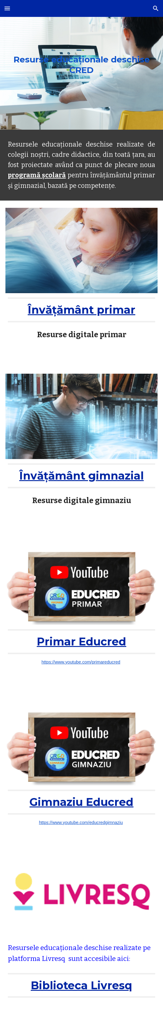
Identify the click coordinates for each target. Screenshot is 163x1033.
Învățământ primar (81, 309)
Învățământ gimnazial (81, 475)
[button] (7, 8)
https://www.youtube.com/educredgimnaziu (81, 822)
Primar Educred (81, 641)
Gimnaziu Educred (81, 802)
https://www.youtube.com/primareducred (81, 662)
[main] (81, 65)
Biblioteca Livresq (81, 985)
